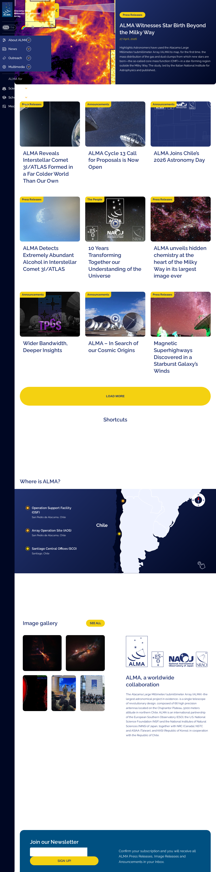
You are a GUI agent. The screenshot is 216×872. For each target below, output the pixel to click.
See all (114, 638)
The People (121, 213)
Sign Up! (123, 858)
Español (12, 31)
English (6, 31)
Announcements (125, 98)
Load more (135, 432)
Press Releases (152, 7)
